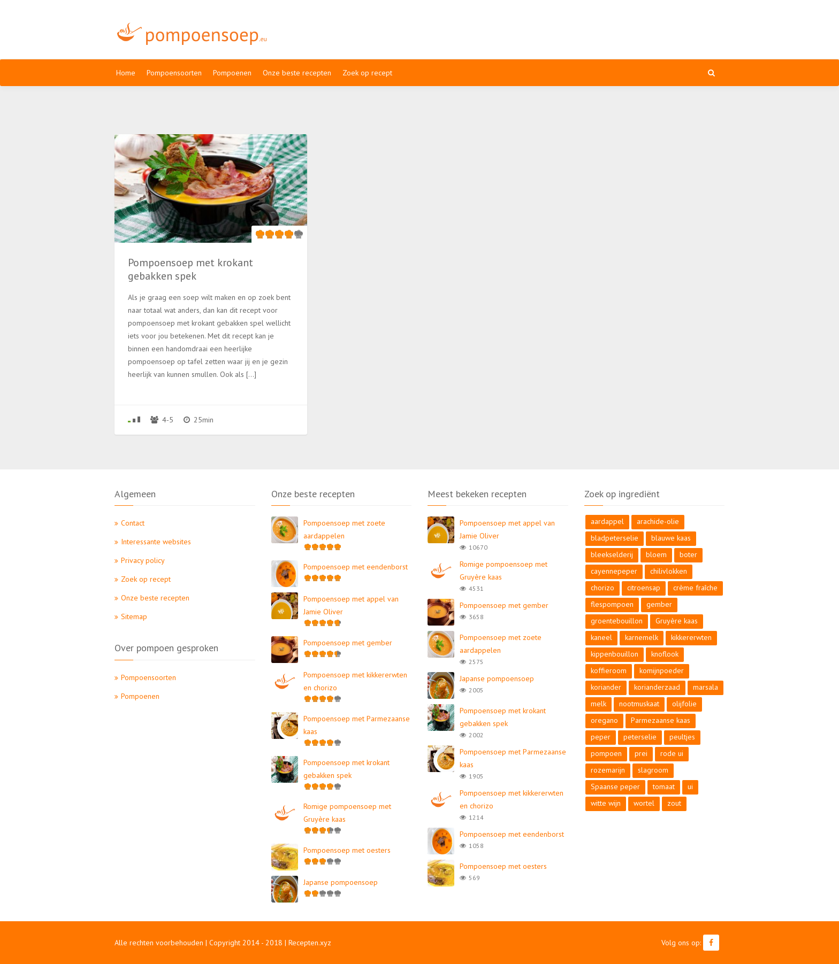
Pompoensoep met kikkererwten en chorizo (355, 681)
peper (601, 737)
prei (641, 753)
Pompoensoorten (174, 73)
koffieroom (609, 670)
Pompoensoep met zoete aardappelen (344, 529)
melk (598, 703)
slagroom (653, 770)
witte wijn (606, 803)
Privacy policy (143, 560)
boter (688, 554)
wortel (644, 803)
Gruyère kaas (676, 621)
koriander (606, 687)
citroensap (643, 587)
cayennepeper (614, 571)
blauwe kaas (671, 538)
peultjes (682, 737)
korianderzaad (657, 687)
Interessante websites (156, 541)
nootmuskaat (639, 703)
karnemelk (641, 637)
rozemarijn (608, 770)
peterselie (640, 737)
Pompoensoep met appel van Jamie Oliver (351, 605)
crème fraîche (695, 587)
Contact (132, 523)
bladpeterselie (614, 538)
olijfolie (684, 703)
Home (125, 73)
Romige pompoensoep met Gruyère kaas (347, 812)
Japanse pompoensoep (340, 882)
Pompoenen (232, 73)
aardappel (607, 521)
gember (659, 604)
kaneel (601, 637)
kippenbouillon (614, 654)
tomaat (664, 786)
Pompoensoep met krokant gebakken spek (346, 769)
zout (674, 803)
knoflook (664, 654)
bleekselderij (612, 554)
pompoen (606, 753)
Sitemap (134, 616)
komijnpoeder (661, 670)
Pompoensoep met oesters (347, 850)
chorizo (602, 587)
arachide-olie (658, 521)
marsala (705, 687)
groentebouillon (617, 621)
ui (690, 786)
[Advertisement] (521, 29)
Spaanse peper (615, 786)
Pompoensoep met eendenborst (355, 567)
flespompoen (612, 604)
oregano (604, 720)
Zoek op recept (367, 73)
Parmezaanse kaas (660, 720)
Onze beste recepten (297, 73)
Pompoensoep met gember (347, 642)
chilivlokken (668, 571)
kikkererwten (691, 637)
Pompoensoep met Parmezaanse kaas (356, 725)
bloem (656, 554)
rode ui (671, 753)
